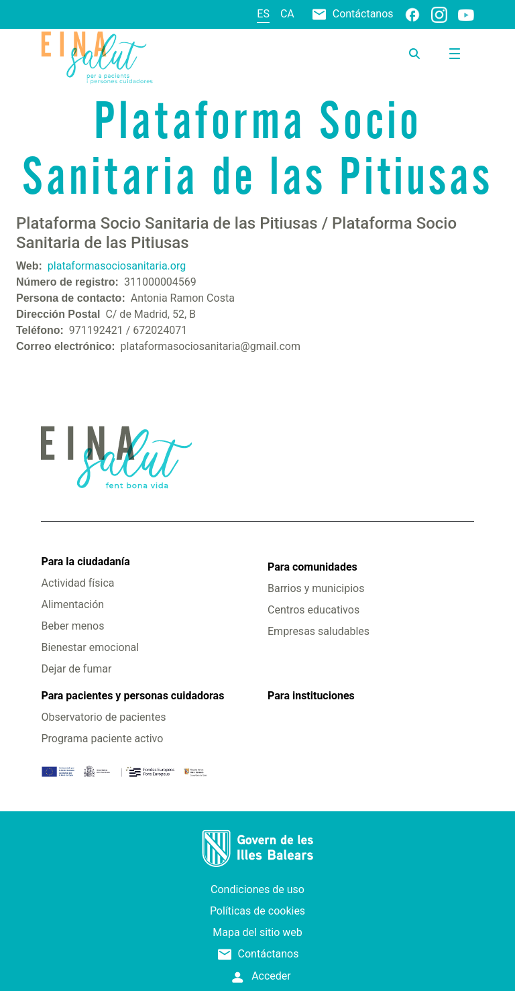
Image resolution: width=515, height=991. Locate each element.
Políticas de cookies (257, 911)
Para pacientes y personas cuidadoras (132, 695)
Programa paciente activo (102, 738)
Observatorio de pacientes (103, 717)
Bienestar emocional (90, 647)
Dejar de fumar (76, 668)
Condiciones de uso (257, 889)
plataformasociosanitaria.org (117, 265)
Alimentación (72, 604)
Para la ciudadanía (85, 561)
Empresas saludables (318, 631)
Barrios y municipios (316, 588)
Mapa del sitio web (257, 932)
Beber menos (72, 626)
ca (287, 13)
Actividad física (77, 583)
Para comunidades (312, 567)
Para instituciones (311, 695)
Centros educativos (313, 609)
